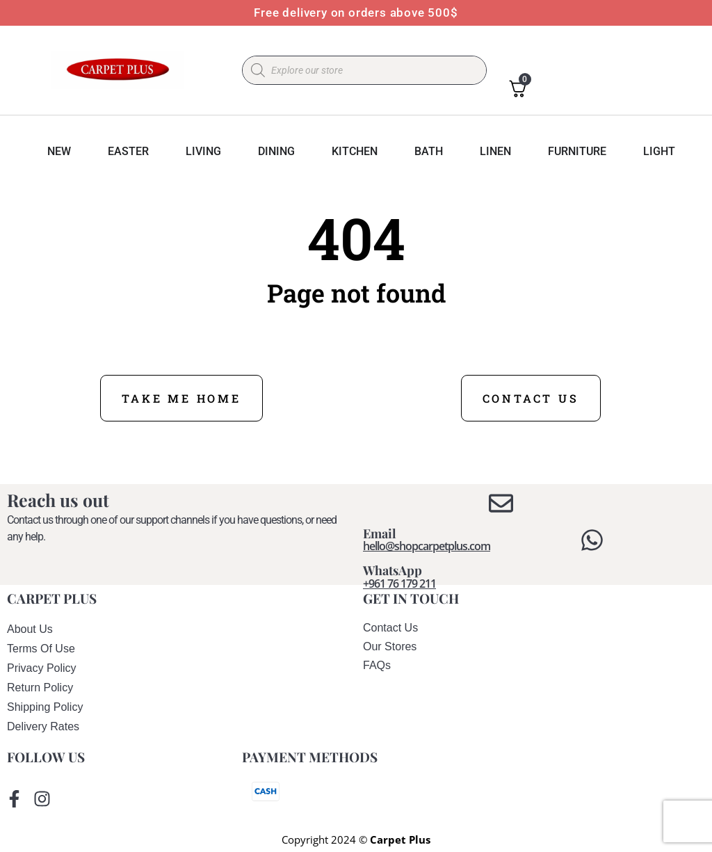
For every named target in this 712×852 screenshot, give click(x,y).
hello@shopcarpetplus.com (426, 546)
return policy (40, 687)
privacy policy (41, 668)
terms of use (41, 648)
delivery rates (43, 726)
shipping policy (45, 707)
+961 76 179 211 (399, 583)
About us (30, 629)
